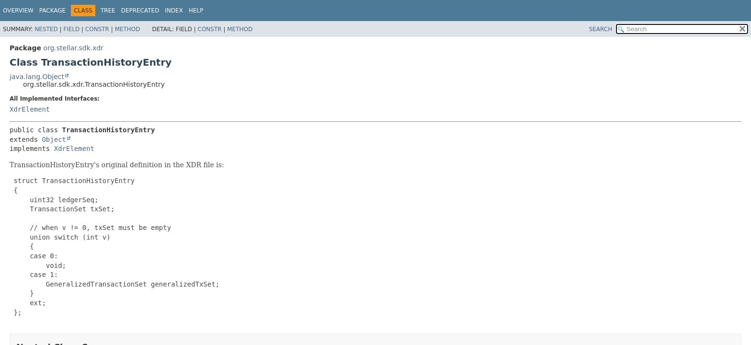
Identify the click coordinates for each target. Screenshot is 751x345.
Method (127, 29)
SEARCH (601, 29)
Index (174, 10)
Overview (18, 10)
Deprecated (140, 10)
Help (196, 10)
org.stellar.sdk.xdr (73, 48)
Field (71, 29)
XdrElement (30, 109)
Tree (108, 10)
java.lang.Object (37, 76)
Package (52, 10)
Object (54, 139)
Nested (45, 29)
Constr (97, 29)
